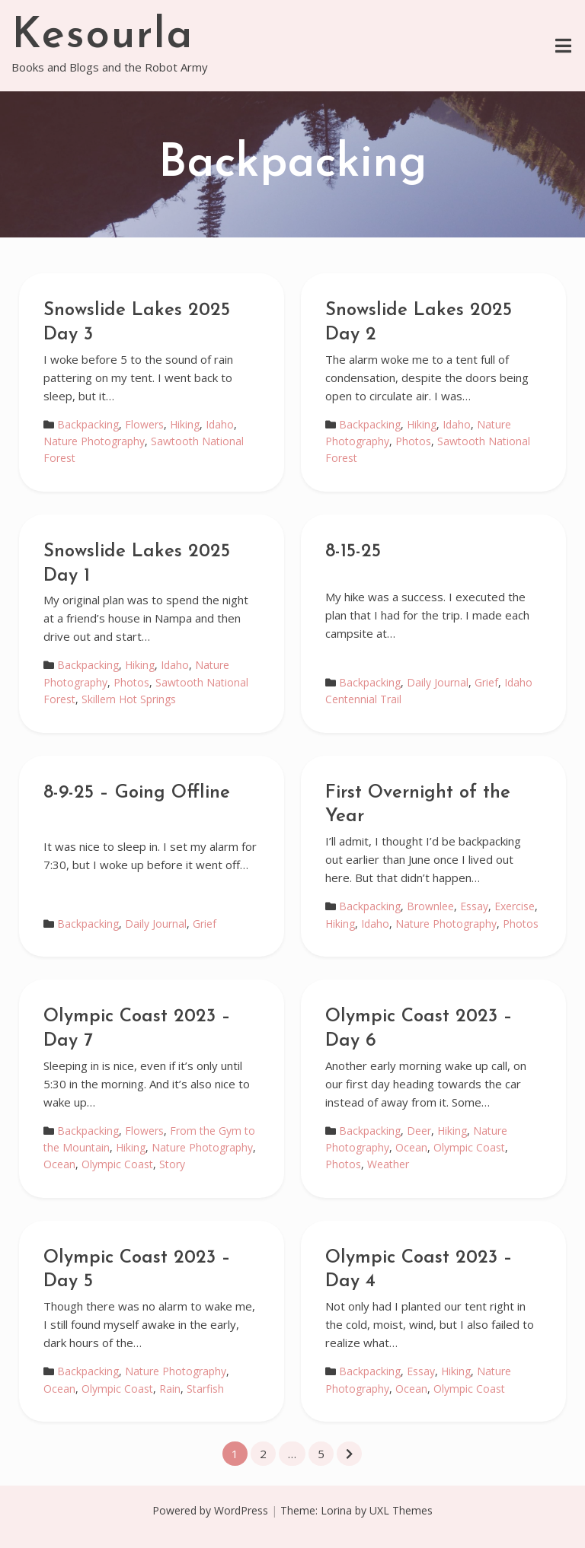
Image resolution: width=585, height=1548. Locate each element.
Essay (474, 906)
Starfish (205, 1388)
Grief (486, 682)
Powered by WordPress (210, 1510)
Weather (388, 1164)
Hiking (185, 424)
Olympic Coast (117, 1164)
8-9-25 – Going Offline (136, 793)
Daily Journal (437, 682)
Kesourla (102, 36)
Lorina (336, 1510)
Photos (413, 441)
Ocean (59, 1164)
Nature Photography (94, 441)
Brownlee (430, 906)
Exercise (514, 906)
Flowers (144, 424)
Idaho (220, 424)
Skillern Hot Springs (129, 699)
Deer (419, 1130)
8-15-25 (353, 552)
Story (172, 1164)
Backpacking (88, 424)
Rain (170, 1388)
